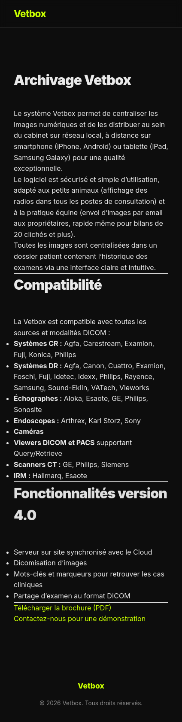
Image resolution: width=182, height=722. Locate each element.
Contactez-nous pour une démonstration (80, 618)
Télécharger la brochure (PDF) (63, 608)
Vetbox (30, 13)
